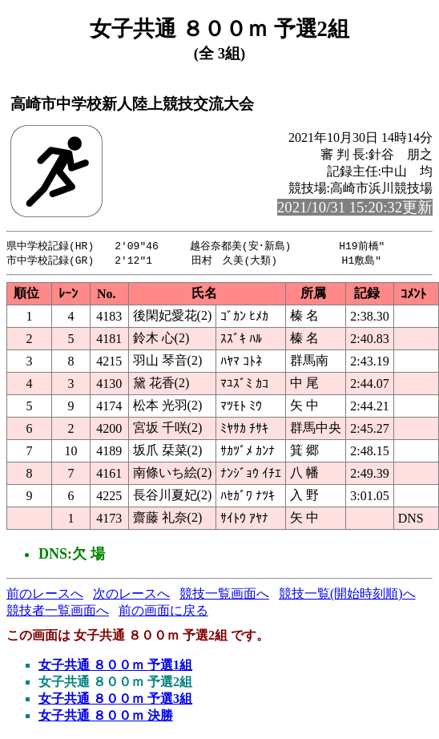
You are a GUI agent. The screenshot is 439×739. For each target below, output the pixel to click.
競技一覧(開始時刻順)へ (347, 595)
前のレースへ (44, 595)
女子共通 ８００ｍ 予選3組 (115, 700)
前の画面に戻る (163, 612)
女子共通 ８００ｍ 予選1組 (115, 666)
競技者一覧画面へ (57, 612)
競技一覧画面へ (224, 595)
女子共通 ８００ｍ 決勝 (105, 717)
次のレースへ (131, 595)
